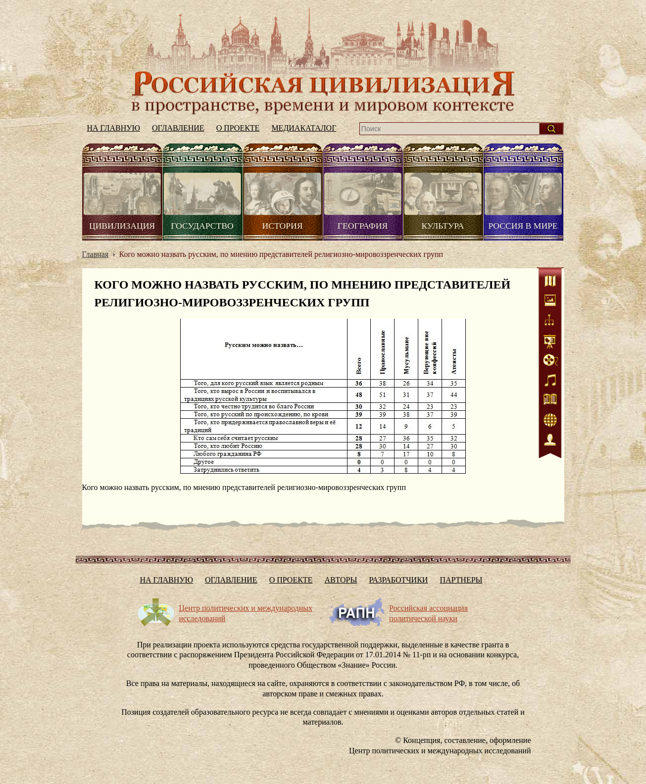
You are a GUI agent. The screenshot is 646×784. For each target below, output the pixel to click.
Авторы (340, 580)
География (363, 226)
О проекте (238, 128)
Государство (202, 226)
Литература (550, 400)
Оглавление (178, 128)
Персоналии (550, 440)
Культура (442, 226)
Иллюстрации (550, 301)
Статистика (550, 341)
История (282, 226)
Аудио (550, 381)
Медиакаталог (303, 128)
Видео (550, 361)
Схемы (550, 321)
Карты (550, 282)
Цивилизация (122, 226)
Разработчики (398, 580)
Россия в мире (522, 226)
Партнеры (461, 580)
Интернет (550, 420)
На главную (323, 61)
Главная (95, 254)
